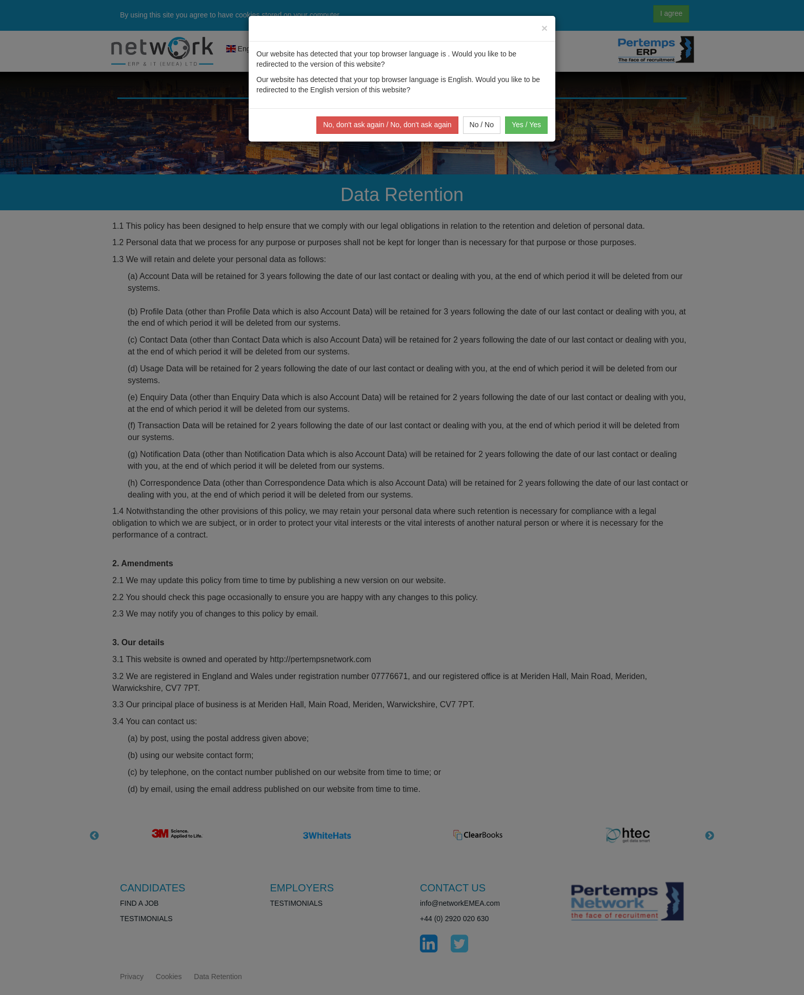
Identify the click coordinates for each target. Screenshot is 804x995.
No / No (482, 125)
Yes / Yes (526, 125)
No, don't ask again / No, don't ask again (387, 125)
